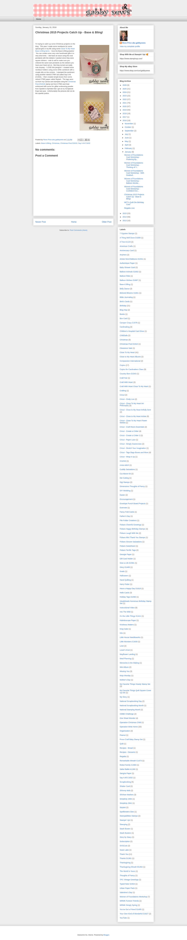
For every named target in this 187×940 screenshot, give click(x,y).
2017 (125, 117)
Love (122, 646)
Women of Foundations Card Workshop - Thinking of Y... (133, 165)
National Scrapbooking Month (132, 705)
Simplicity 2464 (126, 799)
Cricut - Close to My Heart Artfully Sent (135, 410)
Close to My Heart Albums (130, 357)
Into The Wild (125, 612)
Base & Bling (46, 143)
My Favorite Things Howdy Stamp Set (135, 684)
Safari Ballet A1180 (127, 769)
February (128, 148)
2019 (125, 110)
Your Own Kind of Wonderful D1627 (134, 914)
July (126, 134)
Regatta (123, 756)
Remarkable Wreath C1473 (131, 761)
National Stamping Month (130, 710)
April (127, 145)
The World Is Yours (127, 871)
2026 (125, 85)
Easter (122, 495)
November (129, 124)
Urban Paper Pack (127, 888)
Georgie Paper (126, 554)
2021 (125, 103)
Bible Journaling (126, 297)
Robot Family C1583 (128, 765)
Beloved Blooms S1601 (129, 293)
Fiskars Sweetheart (127, 546)
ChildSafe (124, 335)
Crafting (123, 391)
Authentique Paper (127, 263)
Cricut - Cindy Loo (127, 399)
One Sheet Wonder (127, 718)
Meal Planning (125, 659)
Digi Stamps (124, 482)
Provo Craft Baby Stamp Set (131, 739)
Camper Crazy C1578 (128, 323)
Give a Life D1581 (127, 563)
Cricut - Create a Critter (129, 431)
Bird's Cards (125, 301)
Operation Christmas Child (130, 722)
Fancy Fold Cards (127, 512)
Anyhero (123, 255)
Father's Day (125, 516)
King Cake (124, 629)
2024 (125, 92)
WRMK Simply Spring (128, 905)
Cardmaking (124, 327)
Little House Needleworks (130, 637)
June (127, 138)
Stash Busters (125, 833)
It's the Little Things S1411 (130, 616)
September (129, 131)
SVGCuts (123, 846)
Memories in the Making (129, 663)
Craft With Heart (126, 382)
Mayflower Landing (127, 654)
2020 (125, 106)
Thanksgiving (125, 863)
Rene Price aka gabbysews (134, 43)
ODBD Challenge (127, 714)
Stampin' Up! (125, 820)
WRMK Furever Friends (129, 901)
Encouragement (126, 499)
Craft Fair (123, 378)
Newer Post (40, 222)
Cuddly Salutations (127, 469)
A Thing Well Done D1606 (130, 238)
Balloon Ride (125, 276)
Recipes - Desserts (127, 752)
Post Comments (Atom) (78, 230)
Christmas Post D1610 (68, 143)
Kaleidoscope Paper (128, 620)
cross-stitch (124, 465)
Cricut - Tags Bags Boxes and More (134, 452)
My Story (123, 697)
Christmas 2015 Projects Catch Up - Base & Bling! (134, 196)
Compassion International (130, 361)
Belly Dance (124, 289)
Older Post (106, 222)
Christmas (55, 143)
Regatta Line (129, 208)
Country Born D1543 (128, 374)
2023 (125, 96)
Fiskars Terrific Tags (128, 550)
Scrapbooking (125, 782)
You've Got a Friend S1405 (130, 909)
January (128, 152)
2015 (125, 213)
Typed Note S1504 (127, 884)
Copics (122, 365)
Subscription (125, 841)
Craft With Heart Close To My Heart (134, 386)
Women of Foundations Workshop (133, 897)
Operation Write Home (129, 727)
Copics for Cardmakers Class (131, 369)
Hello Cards (124, 593)
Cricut (122, 395)
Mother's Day (125, 680)
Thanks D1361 (126, 858)
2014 (125, 217)
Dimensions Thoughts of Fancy (132, 486)
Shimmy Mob (125, 790)
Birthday (123, 306)
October (128, 127)
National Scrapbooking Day (131, 701)
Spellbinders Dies (127, 812)
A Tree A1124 (125, 242)
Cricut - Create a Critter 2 (130, 435)
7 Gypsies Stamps (127, 233)
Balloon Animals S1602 (129, 272)
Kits (121, 633)
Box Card (123, 318)
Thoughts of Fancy (127, 875)
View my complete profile (130, 46)
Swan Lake (124, 850)
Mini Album (124, 667)
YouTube (123, 918)
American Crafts (126, 246)
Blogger (106, 935)
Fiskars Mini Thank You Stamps (132, 537)
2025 (125, 89)
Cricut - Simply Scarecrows (131, 444)
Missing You (124, 671)
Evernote (123, 508)
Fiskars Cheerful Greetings (130, 525)
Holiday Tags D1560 (128, 597)
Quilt (121, 744)
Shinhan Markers (126, 795)
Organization (125, 731)
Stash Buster (125, 829)
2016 (125, 120)
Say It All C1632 (84, 143)
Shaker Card (125, 786)
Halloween (124, 576)
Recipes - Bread (126, 748)
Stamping (123, 824)
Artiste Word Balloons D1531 (131, 259)
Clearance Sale (126, 348)
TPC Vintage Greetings (129, 880)
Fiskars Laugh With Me (129, 533)
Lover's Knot (125, 650)
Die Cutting (124, 478)
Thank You (124, 854)
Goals (122, 571)
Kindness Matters (127, 625)
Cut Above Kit (125, 474)
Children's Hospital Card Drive (132, 331)
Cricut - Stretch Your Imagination (133, 448)
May (127, 141)
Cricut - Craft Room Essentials (132, 427)
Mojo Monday (125, 676)
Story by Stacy (125, 837)
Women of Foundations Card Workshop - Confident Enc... (133, 189)
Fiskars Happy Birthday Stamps (132, 529)
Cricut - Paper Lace (127, 440)
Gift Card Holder (126, 559)
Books (122, 314)
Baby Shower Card (127, 267)
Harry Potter (124, 584)
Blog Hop (123, 310)
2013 (125, 220)
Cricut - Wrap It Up (127, 457)
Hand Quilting (125, 580)
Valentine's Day (126, 892)
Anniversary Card (127, 250)
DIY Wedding (125, 491)
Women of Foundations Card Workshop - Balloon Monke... (133, 181)
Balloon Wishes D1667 (129, 280)
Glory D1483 (125, 567)
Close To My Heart (127, 352)
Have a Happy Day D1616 (130, 588)
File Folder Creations (128, 520)
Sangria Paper (125, 773)
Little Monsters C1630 (128, 642)
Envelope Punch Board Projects (132, 503)
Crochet (123, 461)
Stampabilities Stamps (129, 816)
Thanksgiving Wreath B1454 (131, 867)
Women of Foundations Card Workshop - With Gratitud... (134, 173)
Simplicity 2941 (126, 803)
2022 (125, 99)
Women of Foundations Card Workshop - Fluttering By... (133, 157)
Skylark (123, 807)
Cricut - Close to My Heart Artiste (133, 416)
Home (38, 19)
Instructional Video (127, 608)
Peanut (122, 735)
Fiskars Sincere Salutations (131, 542)
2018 (125, 113)
